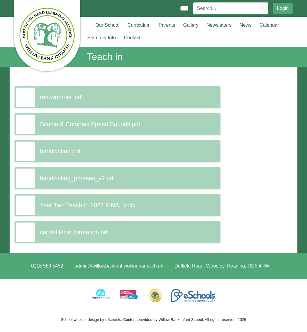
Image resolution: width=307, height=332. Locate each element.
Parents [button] (167, 25)
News (246, 25)
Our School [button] (107, 25)
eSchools (113, 319)
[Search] (227, 8)
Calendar (269, 25)
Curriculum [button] (139, 25)
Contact (132, 37)
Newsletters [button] (219, 25)
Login (283, 8)
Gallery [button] (190, 25)
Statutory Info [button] (101, 37)
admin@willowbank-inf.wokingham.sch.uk (118, 265)
